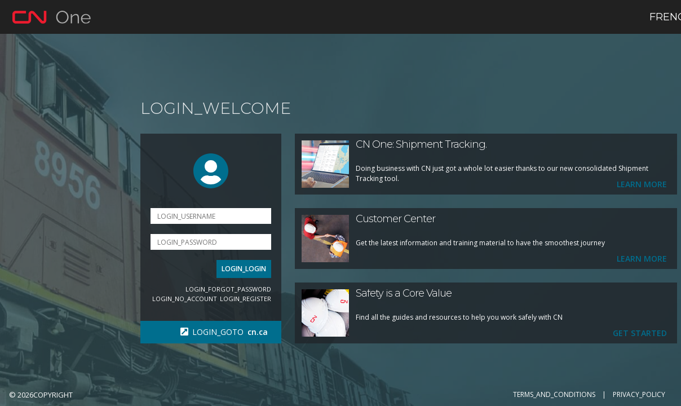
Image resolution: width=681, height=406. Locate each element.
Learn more (639, 184)
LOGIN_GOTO (227, 331)
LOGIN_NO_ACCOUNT (182, 298)
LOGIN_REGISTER (243, 298)
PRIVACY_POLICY (639, 394)
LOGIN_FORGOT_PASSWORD (226, 289)
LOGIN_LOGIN (241, 268)
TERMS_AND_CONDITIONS (554, 394)
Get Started (638, 333)
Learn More (639, 258)
